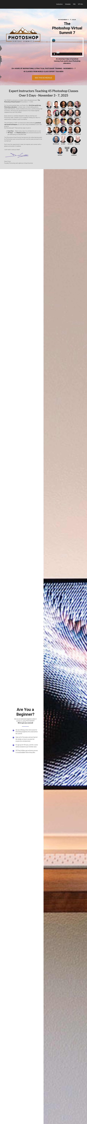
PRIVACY (40, 1082)
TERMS (47, 1082)
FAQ (74, 4)
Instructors (59, 4)
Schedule (68, 4)
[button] (80, 246)
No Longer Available (23, 920)
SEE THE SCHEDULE (43, 77)
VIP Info (80, 4)
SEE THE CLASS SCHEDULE (43, 849)
